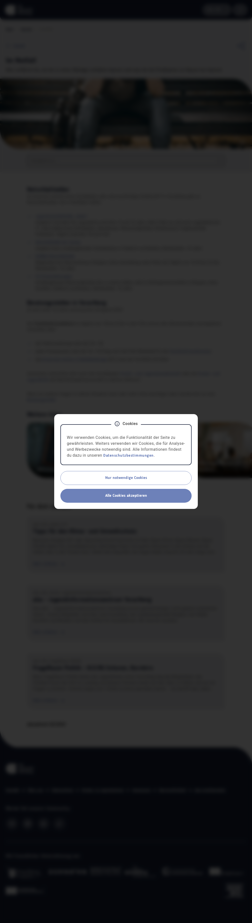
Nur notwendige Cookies (126, 478)
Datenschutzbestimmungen (128, 456)
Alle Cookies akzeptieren (126, 496)
